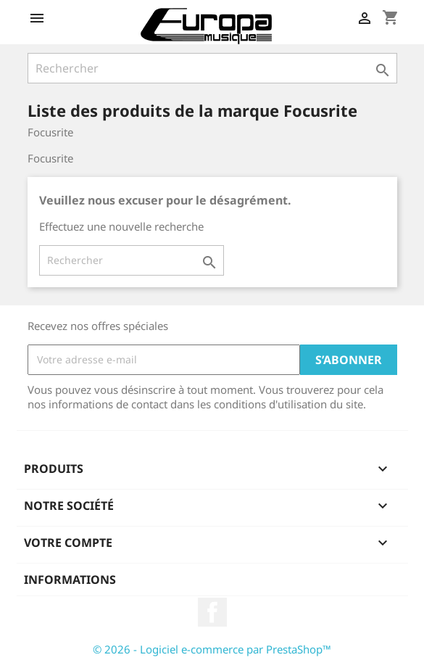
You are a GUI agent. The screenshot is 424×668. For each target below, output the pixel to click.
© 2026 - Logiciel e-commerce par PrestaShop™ (212, 649)
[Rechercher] (212, 68)
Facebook (212, 612)
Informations (70, 579)
